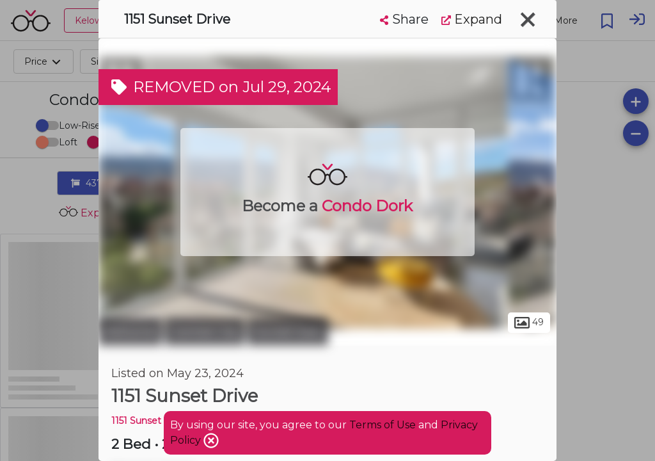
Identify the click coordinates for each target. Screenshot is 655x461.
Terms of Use (382, 425)
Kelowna (130, 332)
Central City (204, 332)
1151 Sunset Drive (149, 420)
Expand (471, 19)
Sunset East (288, 332)
